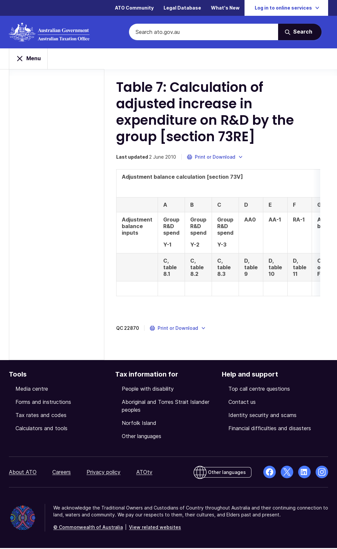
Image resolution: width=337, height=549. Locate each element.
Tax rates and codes (40, 416)
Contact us (242, 403)
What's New (225, 8)
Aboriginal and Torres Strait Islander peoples (165, 407)
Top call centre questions (259, 389)
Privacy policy (103, 473)
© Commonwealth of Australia (88, 528)
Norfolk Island (139, 424)
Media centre (31, 389)
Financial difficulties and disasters (269, 429)
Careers (61, 473)
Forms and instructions (43, 403)
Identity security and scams (262, 416)
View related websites (155, 528)
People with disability (148, 389)
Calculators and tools (41, 429)
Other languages (141, 437)
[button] (219, 158)
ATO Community (134, 8)
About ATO (23, 473)
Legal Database (182, 8)
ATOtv (144, 473)
